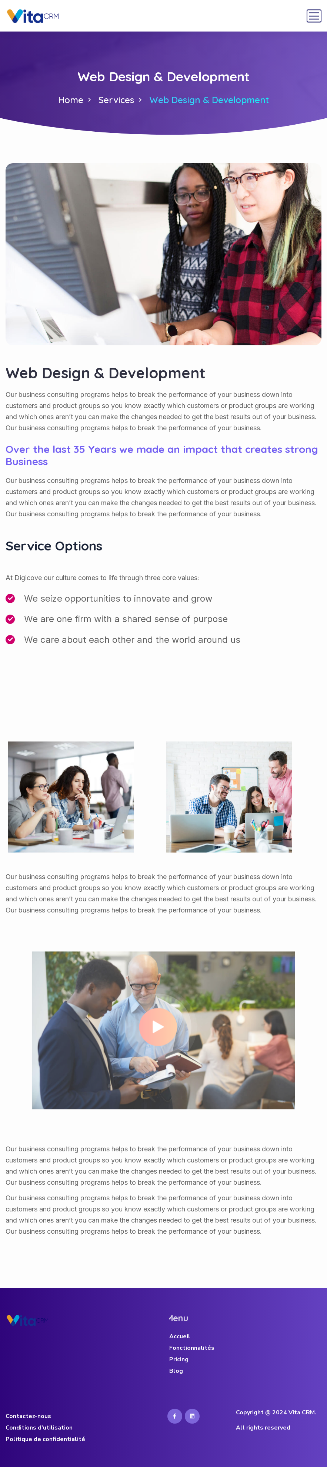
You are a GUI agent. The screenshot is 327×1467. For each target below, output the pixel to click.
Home (70, 99)
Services (116, 99)
